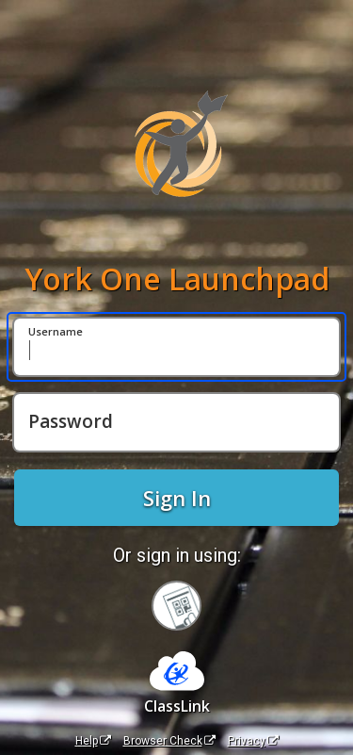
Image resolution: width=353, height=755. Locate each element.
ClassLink (177, 706)
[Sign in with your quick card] (176, 606)
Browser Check (169, 740)
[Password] (176, 422)
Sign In (177, 498)
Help (93, 740)
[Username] (176, 347)
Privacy (253, 740)
